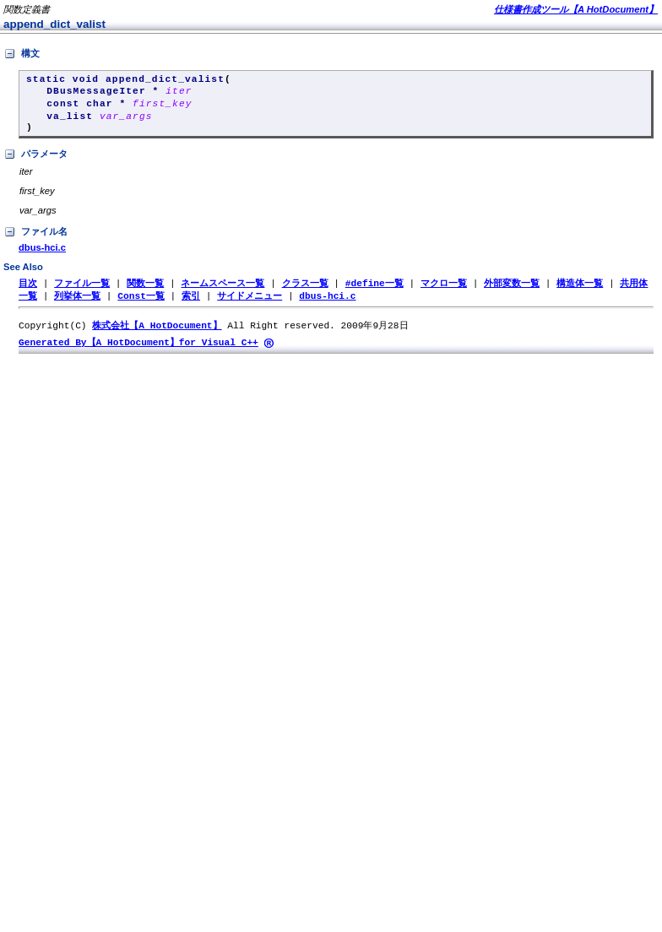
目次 (28, 290)
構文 (21, 54)
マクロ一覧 (444, 290)
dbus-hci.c (42, 255)
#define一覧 (374, 290)
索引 (191, 304)
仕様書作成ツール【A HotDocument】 (576, 9)
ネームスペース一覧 (222, 290)
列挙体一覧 (77, 304)
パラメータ (35, 162)
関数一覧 (145, 290)
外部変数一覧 (512, 290)
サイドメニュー (249, 304)
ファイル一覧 (82, 290)
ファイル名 (35, 240)
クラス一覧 (305, 290)
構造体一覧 (579, 290)
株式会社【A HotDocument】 (156, 334)
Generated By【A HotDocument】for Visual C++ (138, 352)
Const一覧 (141, 304)
